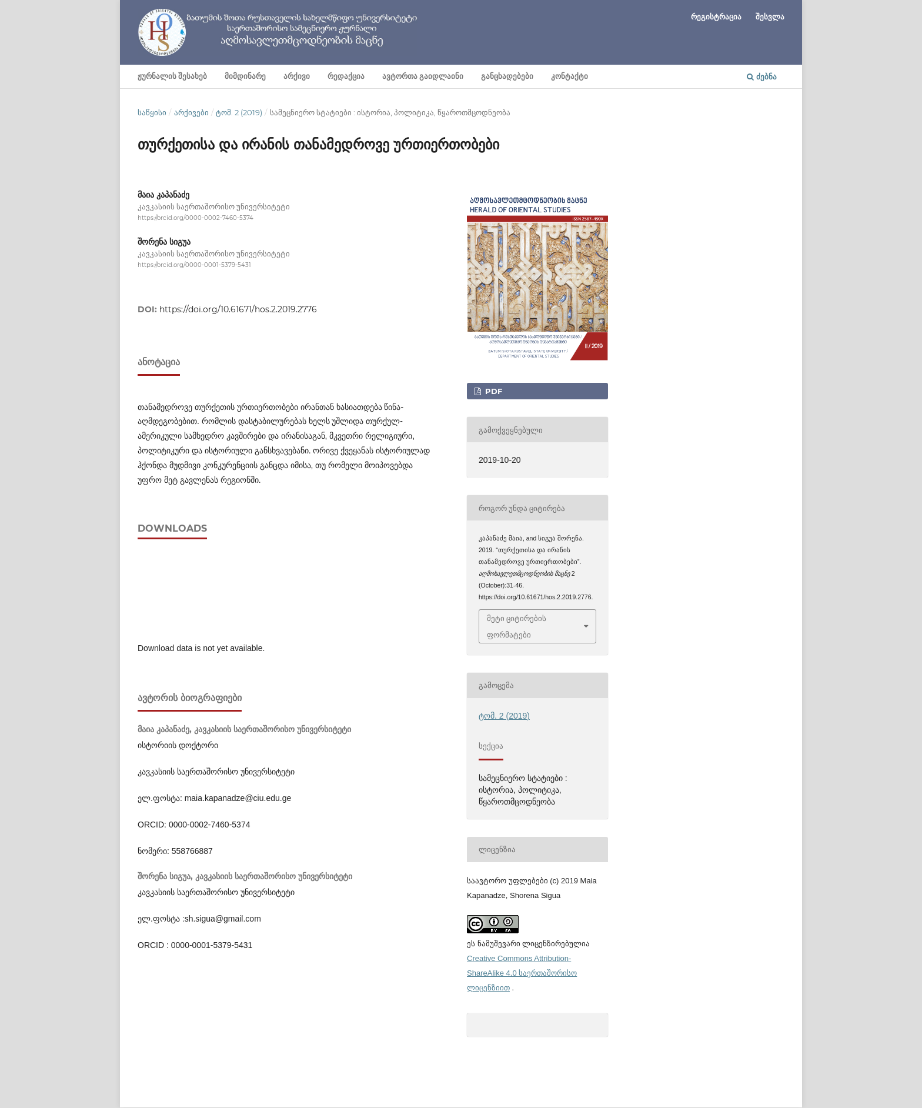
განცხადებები (507, 76)
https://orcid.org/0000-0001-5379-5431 (194, 265)
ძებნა (762, 76)
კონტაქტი (569, 76)
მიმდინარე (245, 76)
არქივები (191, 112)
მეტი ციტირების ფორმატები (516, 626)
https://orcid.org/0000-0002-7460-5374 (195, 218)
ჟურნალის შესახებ (172, 76)
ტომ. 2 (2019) (239, 112)
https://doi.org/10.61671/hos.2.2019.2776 (238, 309)
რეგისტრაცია (716, 16)
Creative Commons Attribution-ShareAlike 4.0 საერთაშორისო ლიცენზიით (522, 973)
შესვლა (770, 16)
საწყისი (152, 112)
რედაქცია (346, 76)
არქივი (296, 76)
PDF (492, 391)
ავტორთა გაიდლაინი (422, 76)
